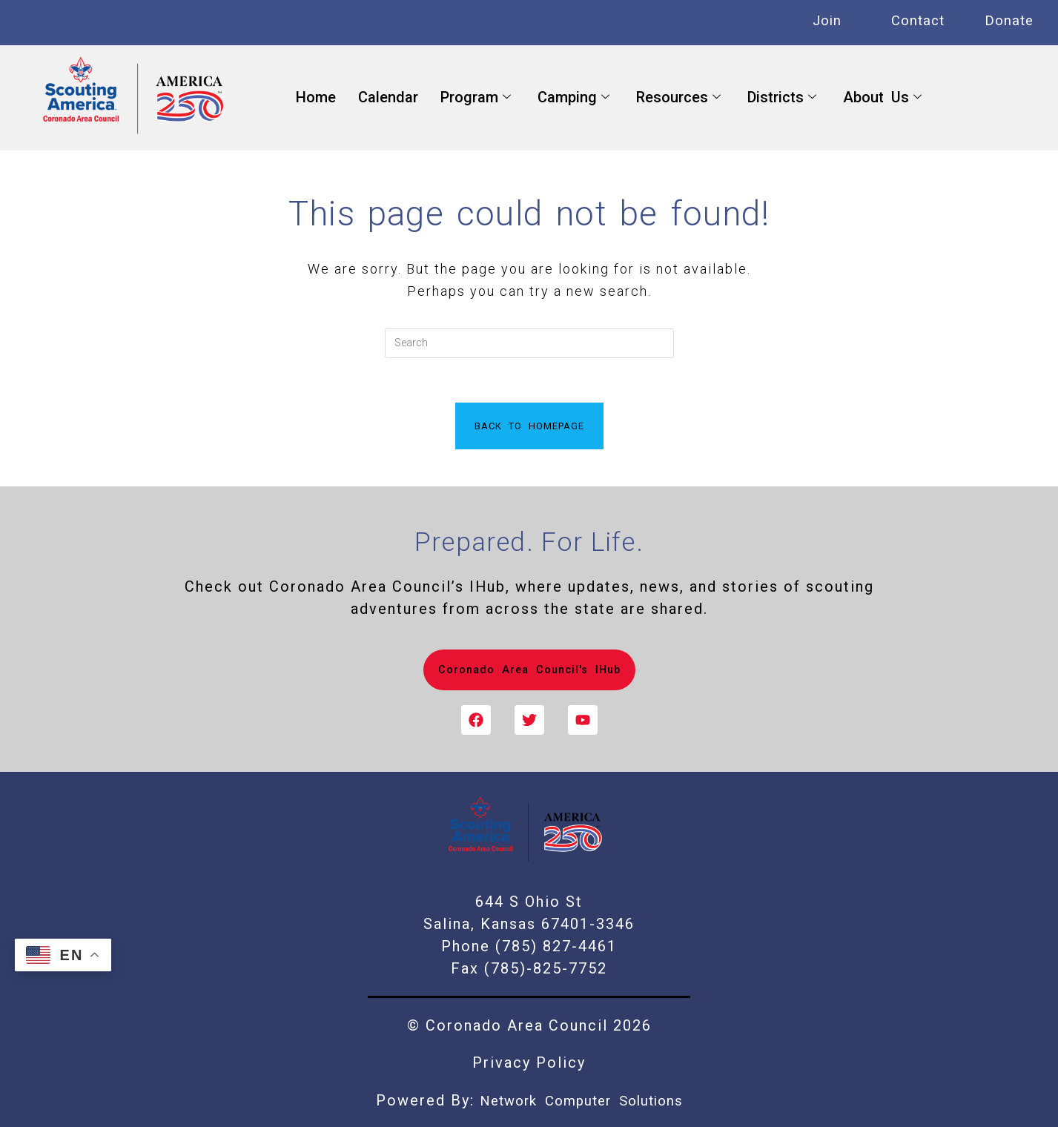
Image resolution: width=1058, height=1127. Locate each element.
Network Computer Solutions (581, 1101)
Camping (573, 97)
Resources (678, 97)
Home (316, 97)
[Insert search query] (529, 343)
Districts (781, 97)
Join (827, 21)
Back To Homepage (529, 426)
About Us (882, 97)
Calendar (388, 97)
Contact (918, 21)
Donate (1009, 21)
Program (475, 97)
